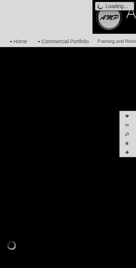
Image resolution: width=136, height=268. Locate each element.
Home (17, 41)
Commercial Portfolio (62, 41)
